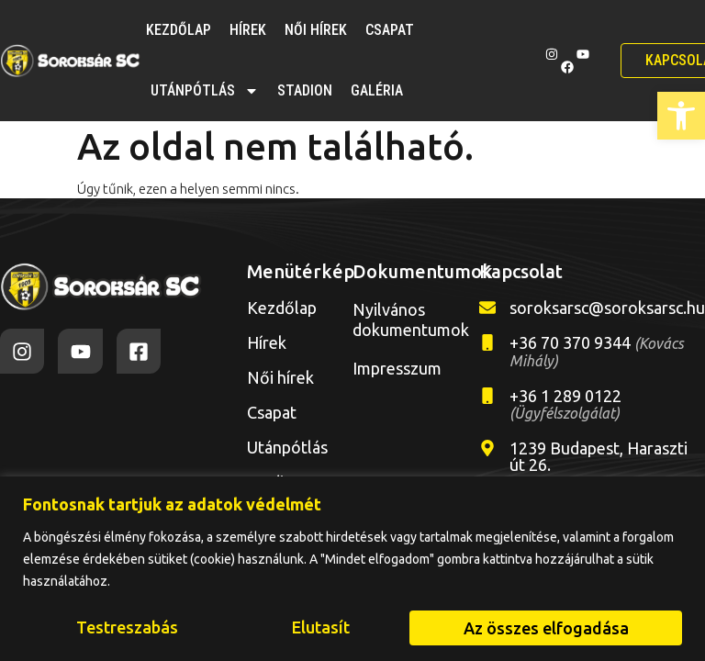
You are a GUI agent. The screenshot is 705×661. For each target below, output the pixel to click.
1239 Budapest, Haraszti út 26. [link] (598, 456)
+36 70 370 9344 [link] (596, 351)
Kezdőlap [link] (178, 30)
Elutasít (321, 628)
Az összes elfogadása (546, 628)
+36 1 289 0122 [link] (565, 404)
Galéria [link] (377, 90)
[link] (681, 116)
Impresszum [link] (397, 368)
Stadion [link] (304, 90)
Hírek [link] (247, 30)
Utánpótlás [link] (205, 90)
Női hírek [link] (316, 30)
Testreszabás (127, 628)
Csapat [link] (389, 30)
